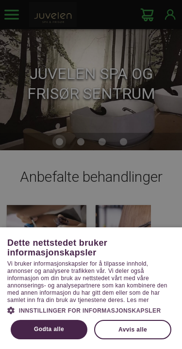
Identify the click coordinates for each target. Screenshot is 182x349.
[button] (91, 309)
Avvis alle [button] (132, 329)
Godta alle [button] (49, 329)
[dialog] (91, 174)
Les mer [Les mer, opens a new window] (138, 300)
